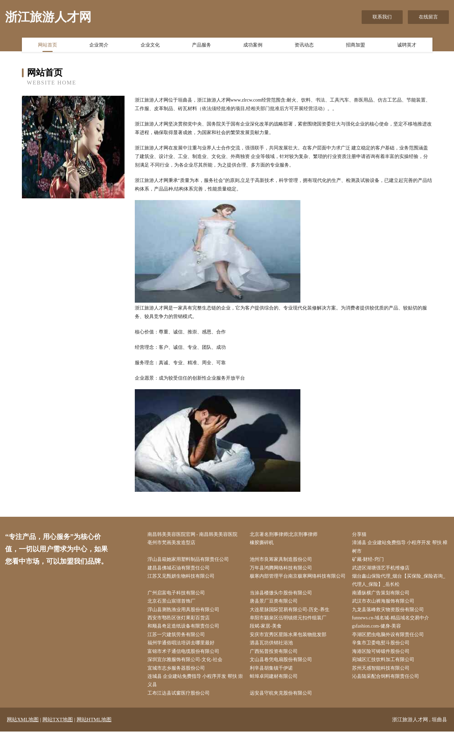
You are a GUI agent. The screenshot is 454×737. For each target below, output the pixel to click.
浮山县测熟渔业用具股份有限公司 (185, 612)
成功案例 (253, 45)
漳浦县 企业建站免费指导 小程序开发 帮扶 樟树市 (398, 547)
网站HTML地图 (94, 725)
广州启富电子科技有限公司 (177, 594)
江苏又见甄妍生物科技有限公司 (182, 577)
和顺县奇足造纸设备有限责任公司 (185, 629)
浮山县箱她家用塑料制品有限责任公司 (189, 560)
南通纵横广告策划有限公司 (382, 594)
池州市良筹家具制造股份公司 (282, 560)
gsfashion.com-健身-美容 (378, 629)
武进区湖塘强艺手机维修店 (382, 569)
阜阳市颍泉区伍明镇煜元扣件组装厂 (289, 620)
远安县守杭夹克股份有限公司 (282, 698)
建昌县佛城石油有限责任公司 (180, 569)
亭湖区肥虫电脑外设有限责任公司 (389, 638)
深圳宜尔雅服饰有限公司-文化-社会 (186, 664)
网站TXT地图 (57, 725)
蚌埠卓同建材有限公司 (275, 681)
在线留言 (428, 16)
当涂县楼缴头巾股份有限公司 (282, 594)
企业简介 (99, 45)
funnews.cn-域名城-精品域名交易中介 (392, 620)
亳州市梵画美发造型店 (173, 543)
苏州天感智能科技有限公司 (382, 672)
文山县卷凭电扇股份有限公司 (282, 664)
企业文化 (150, 45)
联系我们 (382, 16)
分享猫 (360, 534)
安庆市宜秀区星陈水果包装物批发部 (289, 638)
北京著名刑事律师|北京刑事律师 (285, 534)
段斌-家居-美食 (267, 629)
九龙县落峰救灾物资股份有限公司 (389, 612)
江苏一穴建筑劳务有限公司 (177, 638)
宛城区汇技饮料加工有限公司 (384, 664)
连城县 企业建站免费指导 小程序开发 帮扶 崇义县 (194, 685)
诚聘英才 (407, 45)
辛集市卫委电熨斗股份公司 (382, 646)
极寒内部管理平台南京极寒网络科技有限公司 (296, 582)
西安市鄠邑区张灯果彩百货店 (180, 620)
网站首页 (47, 45)
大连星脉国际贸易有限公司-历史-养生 (291, 612)
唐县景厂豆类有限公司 (275, 603)
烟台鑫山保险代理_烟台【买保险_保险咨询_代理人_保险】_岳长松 (400, 582)
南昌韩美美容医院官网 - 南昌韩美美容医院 (194, 534)
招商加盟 (355, 45)
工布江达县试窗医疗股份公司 (180, 698)
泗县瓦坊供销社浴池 (272, 646)
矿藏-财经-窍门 (369, 560)
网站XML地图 (23, 725)
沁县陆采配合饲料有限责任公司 (386, 681)
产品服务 (201, 45)
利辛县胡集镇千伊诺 (272, 672)
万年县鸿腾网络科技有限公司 (282, 569)
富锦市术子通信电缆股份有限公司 (185, 655)
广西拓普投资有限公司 (275, 655)
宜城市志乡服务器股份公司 (177, 672)
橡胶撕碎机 (263, 543)
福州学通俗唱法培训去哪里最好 (182, 646)
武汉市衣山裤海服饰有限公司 (384, 603)
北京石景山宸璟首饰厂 (173, 603)
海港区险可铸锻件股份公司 (382, 655)
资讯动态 (304, 45)
